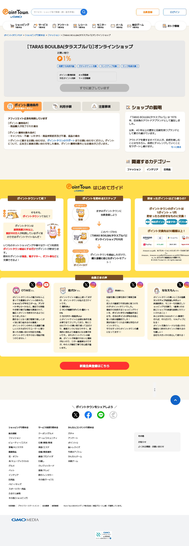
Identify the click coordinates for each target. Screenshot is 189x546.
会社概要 (45, 505)
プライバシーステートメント (28, 505)
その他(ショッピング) (18, 498)
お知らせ (142, 441)
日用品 (167, 169)
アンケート (73, 438)
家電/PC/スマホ (16, 447)
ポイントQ (73, 442)
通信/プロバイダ (45, 456)
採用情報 (55, 505)
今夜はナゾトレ (75, 451)
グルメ (12, 465)
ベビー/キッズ (15, 484)
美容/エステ (43, 447)
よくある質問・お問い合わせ (151, 446)
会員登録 (147, 12)
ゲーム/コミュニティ (47, 438)
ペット (12, 470)
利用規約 (12, 505)
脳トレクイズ (74, 447)
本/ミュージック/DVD (19, 461)
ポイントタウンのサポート (61, 140)
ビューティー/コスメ (18, 442)
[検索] (83, 12)
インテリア (152, 169)
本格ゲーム (73, 461)
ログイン (174, 12)
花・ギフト (14, 456)
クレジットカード (46, 465)
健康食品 (13, 451)
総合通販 (13, 433)
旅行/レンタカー (45, 474)
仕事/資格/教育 (45, 442)
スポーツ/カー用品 (17, 488)
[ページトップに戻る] (175, 400)
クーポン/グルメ (45, 433)
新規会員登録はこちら (94, 366)
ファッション (134, 169)
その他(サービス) (46, 479)
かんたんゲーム (75, 456)
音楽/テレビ (43, 470)
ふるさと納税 (14, 493)
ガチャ (71, 433)
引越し (41, 461)
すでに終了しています (94, 88)
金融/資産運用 (44, 451)
